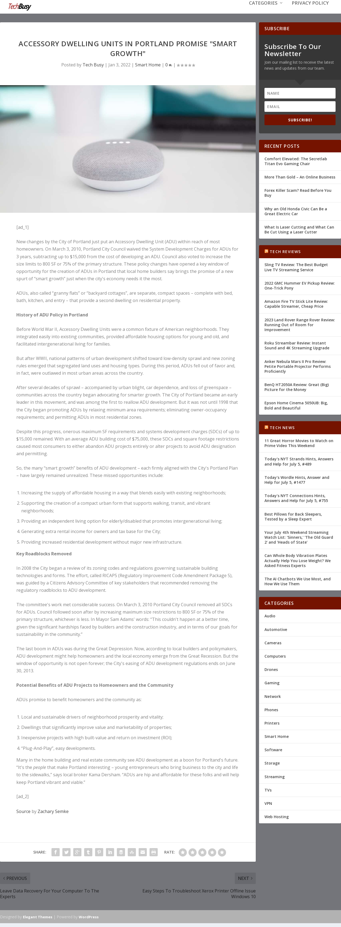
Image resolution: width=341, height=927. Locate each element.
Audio (269, 615)
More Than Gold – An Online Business (299, 176)
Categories (263, 11)
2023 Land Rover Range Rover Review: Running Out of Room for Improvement (299, 324)
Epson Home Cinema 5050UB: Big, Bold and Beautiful (296, 405)
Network (272, 695)
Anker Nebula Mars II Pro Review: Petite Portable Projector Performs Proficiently (297, 365)
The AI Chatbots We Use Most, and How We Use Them (297, 581)
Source (23, 811)
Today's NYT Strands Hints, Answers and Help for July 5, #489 (298, 461)
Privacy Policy (310, 11)
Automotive (275, 629)
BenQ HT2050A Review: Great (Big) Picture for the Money (296, 386)
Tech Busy (93, 64)
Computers (275, 655)
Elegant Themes (37, 916)
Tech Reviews (285, 251)
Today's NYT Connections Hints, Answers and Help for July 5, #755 (296, 497)
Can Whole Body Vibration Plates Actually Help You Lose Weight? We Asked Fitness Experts (297, 559)
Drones (271, 669)
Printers (271, 722)
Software (273, 749)
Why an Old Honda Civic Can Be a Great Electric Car (295, 210)
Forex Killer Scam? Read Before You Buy (297, 192)
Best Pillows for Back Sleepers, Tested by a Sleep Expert (293, 516)
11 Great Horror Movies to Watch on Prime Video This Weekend (298, 443)
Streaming (274, 776)
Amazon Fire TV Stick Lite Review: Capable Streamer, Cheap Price (296, 303)
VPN (268, 802)
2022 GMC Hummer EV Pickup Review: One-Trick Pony (299, 285)
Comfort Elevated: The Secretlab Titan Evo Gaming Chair (295, 161)
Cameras (272, 642)
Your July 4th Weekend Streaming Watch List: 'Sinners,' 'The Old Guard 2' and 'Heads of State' (298, 536)
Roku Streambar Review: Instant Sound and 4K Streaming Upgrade (296, 345)
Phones (271, 709)
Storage (272, 762)
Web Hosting (276, 816)
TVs (268, 789)
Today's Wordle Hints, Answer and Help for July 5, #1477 (296, 479)
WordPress (89, 916)
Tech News (282, 427)
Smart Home (148, 64)
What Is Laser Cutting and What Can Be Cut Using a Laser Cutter (299, 229)
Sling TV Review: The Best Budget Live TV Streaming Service (296, 266)
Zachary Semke (53, 811)
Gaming (271, 682)
